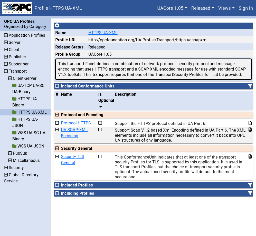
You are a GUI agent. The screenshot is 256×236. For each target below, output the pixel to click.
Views (224, 8)
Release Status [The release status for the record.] (69, 47)
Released (201, 8)
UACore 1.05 (170, 8)
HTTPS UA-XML (102, 32)
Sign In (246, 8)
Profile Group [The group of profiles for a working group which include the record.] (67, 54)
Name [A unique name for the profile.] (60, 32)
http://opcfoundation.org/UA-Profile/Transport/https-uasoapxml (147, 39)
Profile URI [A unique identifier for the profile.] (65, 39)
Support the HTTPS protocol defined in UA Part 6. (160, 123)
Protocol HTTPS (76, 123)
